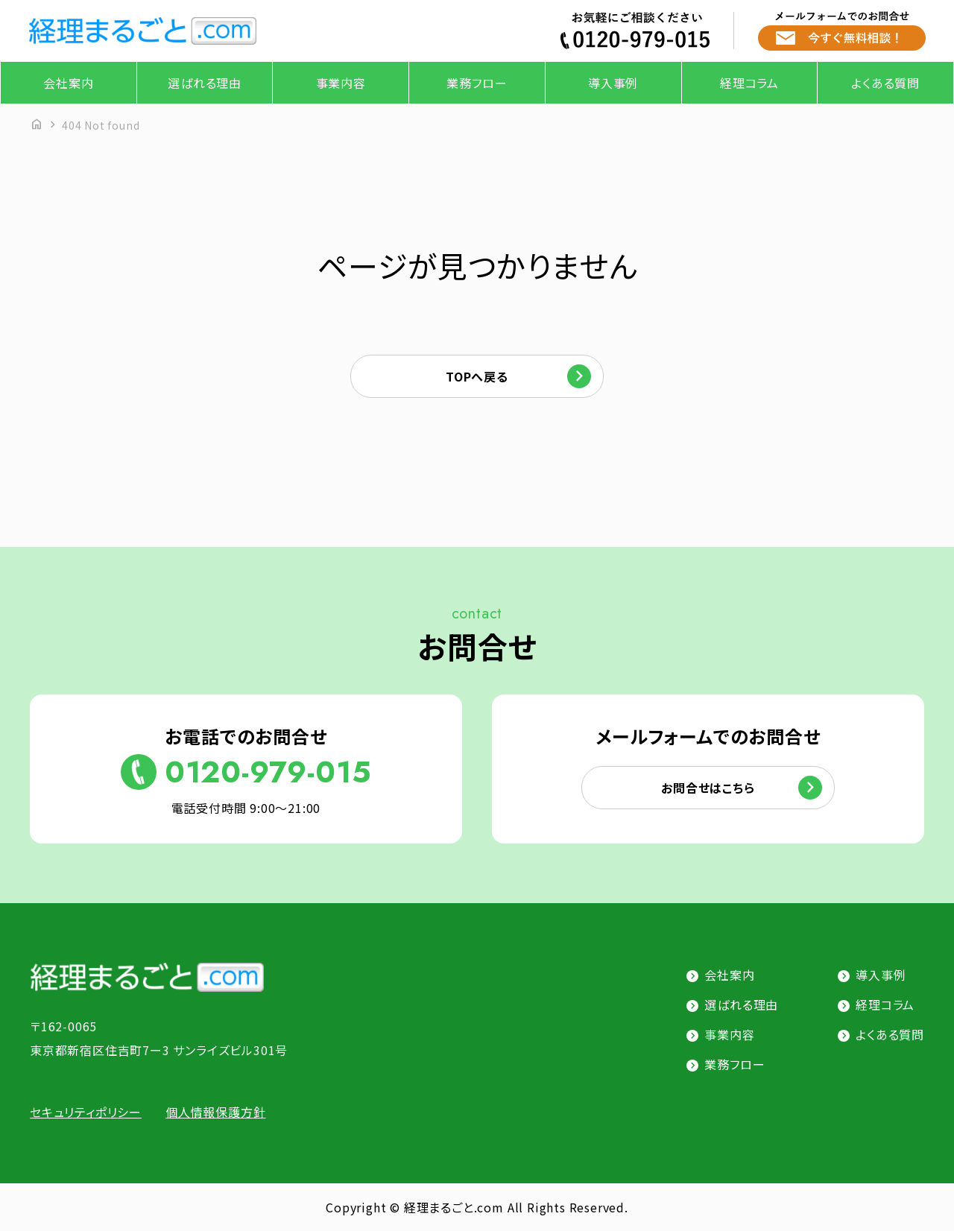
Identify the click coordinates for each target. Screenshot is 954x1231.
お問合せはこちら (707, 788)
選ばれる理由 (204, 83)
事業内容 (341, 83)
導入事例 (613, 83)
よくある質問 (885, 83)
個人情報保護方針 (215, 1112)
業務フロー (476, 83)
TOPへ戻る (477, 376)
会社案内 (68, 83)
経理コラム (749, 83)
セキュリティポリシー (86, 1112)
